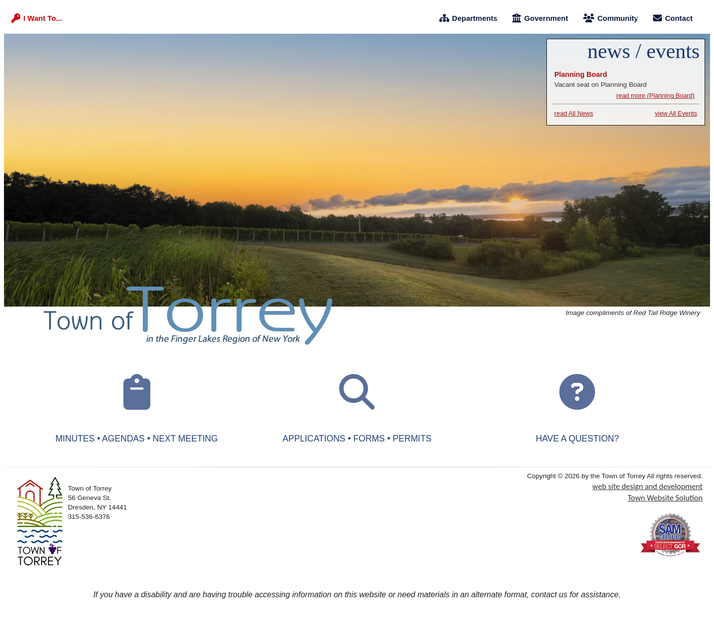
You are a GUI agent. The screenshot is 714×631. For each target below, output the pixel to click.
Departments (468, 18)
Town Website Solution (665, 498)
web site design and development (648, 486)
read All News (573, 113)
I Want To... (36, 18)
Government (540, 18)
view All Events (676, 113)
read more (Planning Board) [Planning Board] (655, 95)
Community (611, 18)
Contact (673, 18)
